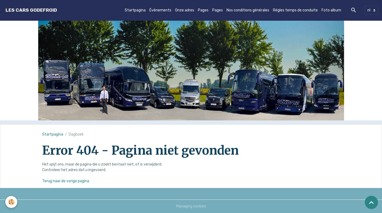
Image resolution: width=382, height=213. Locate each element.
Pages (203, 10)
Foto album (331, 10)
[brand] (31, 10)
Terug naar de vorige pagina (65, 181)
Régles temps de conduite (295, 10)
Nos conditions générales (248, 10)
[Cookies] (11, 202)
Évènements (160, 10)
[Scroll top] (371, 202)
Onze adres (184, 10)
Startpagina (135, 10)
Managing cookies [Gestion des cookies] (191, 206)
